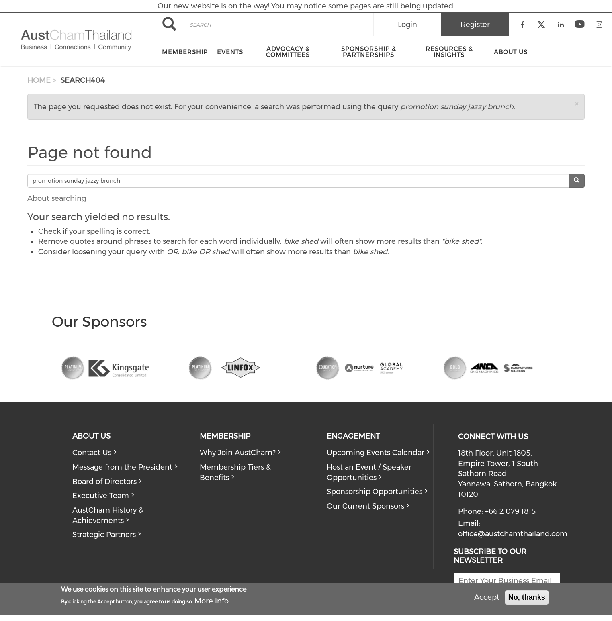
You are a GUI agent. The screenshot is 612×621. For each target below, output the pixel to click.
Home (39, 80)
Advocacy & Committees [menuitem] (288, 52)
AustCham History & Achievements (107, 515)
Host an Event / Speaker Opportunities (369, 472)
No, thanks (526, 597)
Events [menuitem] (230, 52)
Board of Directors (104, 481)
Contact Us (91, 452)
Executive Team (100, 495)
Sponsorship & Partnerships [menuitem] (368, 52)
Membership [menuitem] (185, 52)
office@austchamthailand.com (512, 533)
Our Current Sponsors (365, 506)
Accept (486, 597)
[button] (577, 104)
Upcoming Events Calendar (375, 452)
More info (211, 600)
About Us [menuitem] (511, 52)
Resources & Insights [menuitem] (449, 52)
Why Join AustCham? (238, 452)
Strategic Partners (104, 534)
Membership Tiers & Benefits (235, 472)
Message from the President (122, 467)
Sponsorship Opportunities (374, 491)
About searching (56, 198)
